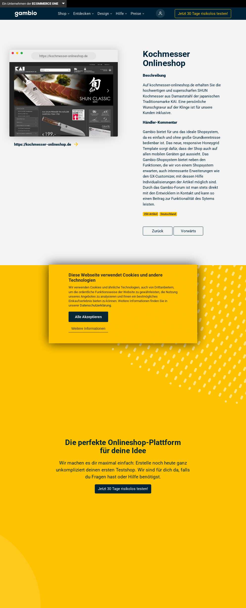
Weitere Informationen (88, 328)
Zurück (157, 231)
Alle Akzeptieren (88, 317)
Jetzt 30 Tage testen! (203, 13)
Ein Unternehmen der (30, 3)
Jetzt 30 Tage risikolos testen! (123, 489)
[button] (63, 14)
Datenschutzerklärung (95, 305)
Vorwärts (188, 231)
